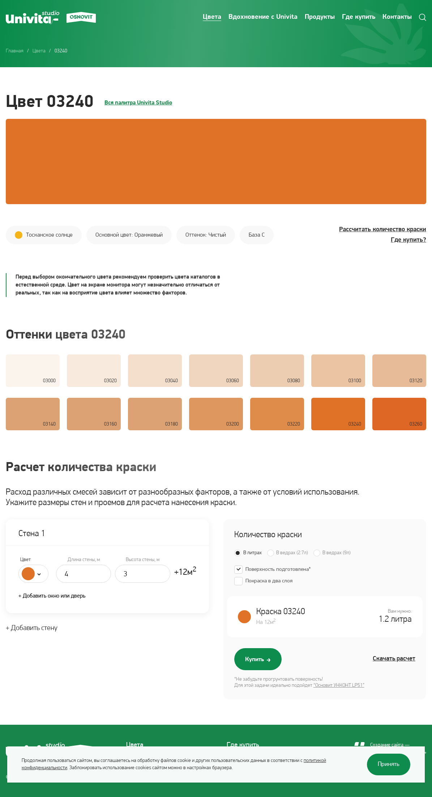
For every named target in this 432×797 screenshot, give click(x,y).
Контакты (397, 17)
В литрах (252, 553)
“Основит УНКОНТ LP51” (338, 685)
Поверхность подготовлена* (278, 569)
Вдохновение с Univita (263, 17)
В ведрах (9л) (336, 553)
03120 (416, 381)
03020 (110, 381)
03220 (293, 424)
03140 (49, 424)
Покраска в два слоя (268, 581)
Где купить (358, 17)
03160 (110, 424)
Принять (388, 764)
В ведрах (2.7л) (292, 553)
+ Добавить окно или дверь (51, 596)
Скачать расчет (394, 658)
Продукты (320, 17)
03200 (232, 424)
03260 (416, 424)
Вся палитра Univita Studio (138, 103)
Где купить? (408, 240)
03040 (171, 381)
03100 (354, 381)
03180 (171, 424)
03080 (293, 381)
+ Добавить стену (31, 628)
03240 (354, 424)
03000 (49, 381)
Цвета (212, 17)
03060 (232, 381)
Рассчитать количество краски (382, 229)
